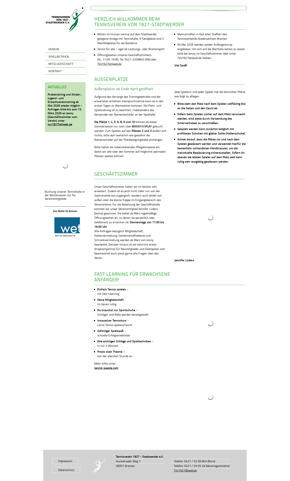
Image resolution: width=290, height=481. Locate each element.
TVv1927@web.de (185, 470)
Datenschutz (66, 470)
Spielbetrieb (58, 57)
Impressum (65, 461)
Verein (53, 49)
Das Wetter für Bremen (65, 211)
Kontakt (55, 71)
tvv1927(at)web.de (60, 124)
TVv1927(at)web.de (109, 64)
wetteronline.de (69, 236)
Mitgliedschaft (60, 64)
